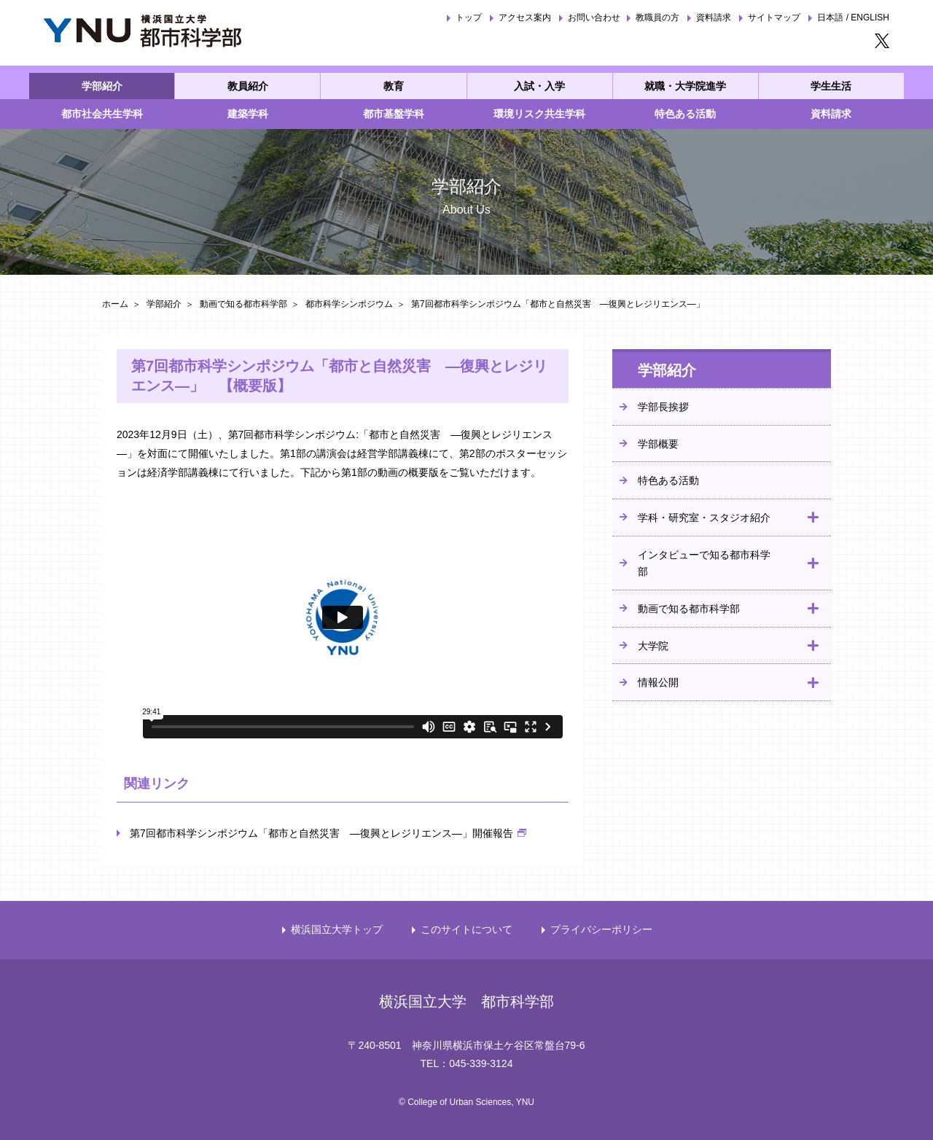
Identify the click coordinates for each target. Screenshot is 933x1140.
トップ (469, 17)
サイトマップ (774, 17)
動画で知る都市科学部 (243, 304)
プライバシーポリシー (601, 929)
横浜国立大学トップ (337, 929)
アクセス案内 (525, 17)
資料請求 (713, 17)
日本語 (830, 17)
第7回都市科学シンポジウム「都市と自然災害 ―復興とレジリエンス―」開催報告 (321, 833)
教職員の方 (657, 17)
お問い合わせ (594, 17)
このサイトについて (466, 929)
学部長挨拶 (663, 407)
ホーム (115, 304)
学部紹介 (164, 304)
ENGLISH (870, 17)
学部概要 (658, 444)
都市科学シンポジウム (349, 304)
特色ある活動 (668, 480)
